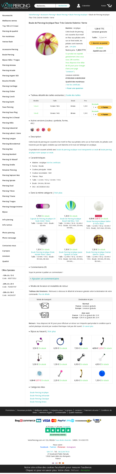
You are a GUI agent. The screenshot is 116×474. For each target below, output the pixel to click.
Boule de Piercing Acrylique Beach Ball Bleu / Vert (70, 220)
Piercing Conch (8, 96)
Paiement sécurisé (91, 410)
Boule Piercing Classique (39, 399)
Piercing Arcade (8, 70)
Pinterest (61, 447)
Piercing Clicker (8, 91)
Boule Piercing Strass (38, 402)
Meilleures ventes (9, 21)
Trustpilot (66, 427)
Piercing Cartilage (9, 86)
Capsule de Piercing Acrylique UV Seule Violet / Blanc (42, 220)
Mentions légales (45, 412)
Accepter (85, 470)
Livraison (6, 256)
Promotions (10, 410)
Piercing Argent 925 (10, 75)
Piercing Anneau (9, 65)
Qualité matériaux (75, 412)
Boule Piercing (8, 54)
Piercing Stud (7, 186)
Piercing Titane (8, 196)
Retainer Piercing (9, 170)
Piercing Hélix (8, 123)
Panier (103, 6)
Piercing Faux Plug (9, 112)
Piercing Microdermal (11, 144)
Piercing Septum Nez (11, 175)
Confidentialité (60, 412)
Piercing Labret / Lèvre (11, 133)
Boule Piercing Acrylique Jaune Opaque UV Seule (70, 253)
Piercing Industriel (9, 128)
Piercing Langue (9, 138)
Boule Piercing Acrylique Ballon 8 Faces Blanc (98, 222)
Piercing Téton (8, 191)
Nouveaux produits (24, 410)
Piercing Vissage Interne (12, 206)
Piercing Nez (7, 149)
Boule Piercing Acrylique (39, 392)
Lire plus (73, 46)
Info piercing (7, 219)
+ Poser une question (74, 88)
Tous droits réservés (63, 440)
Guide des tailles (73, 95)
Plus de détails (44, 294)
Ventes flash (7, 42)
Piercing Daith (8, 102)
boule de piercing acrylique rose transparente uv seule (77, 149)
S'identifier (86, 6)
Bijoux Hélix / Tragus (11, 60)
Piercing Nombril (9, 154)
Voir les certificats (73, 85)
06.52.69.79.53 (63, 452)
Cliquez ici (31, 470)
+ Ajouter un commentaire (44, 278)
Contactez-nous (9, 245)
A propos (6, 251)
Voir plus (58, 192)
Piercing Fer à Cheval (10, 117)
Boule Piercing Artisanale (39, 395)
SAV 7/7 (50, 452)
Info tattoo (7, 225)
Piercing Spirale (8, 180)
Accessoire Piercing (10, 49)
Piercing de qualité (10, 31)
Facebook (44, 447)
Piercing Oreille (8, 165)
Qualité (5, 261)
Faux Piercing (7, 107)
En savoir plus (88, 326)
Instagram (71, 447)
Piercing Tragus (8, 201)
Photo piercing (8, 232)
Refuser (75, 470)
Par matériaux (8, 36)
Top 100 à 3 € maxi (10, 26)
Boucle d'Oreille (8, 81)
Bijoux (5, 212)
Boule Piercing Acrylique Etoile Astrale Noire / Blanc (42, 253)
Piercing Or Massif (10, 159)
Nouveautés (7, 15)
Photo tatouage (9, 238)
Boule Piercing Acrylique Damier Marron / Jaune (98, 253)
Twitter (53, 447)
